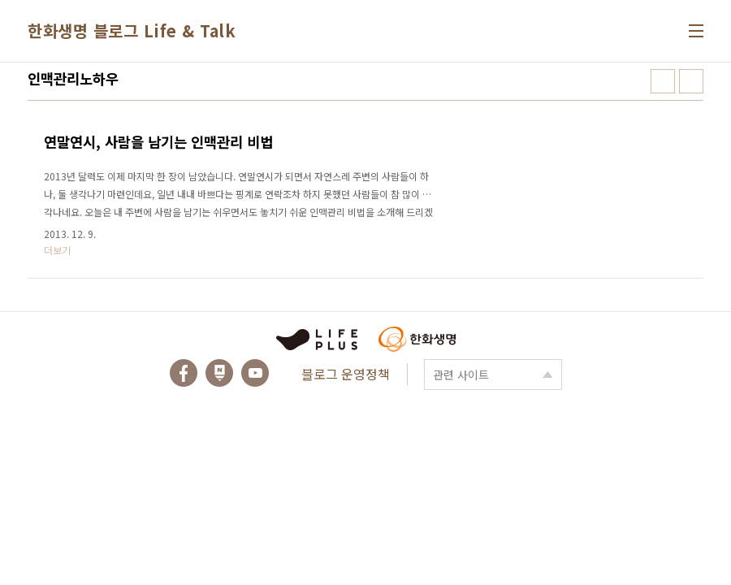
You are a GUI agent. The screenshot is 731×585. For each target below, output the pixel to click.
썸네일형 (663, 81)
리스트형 (691, 81)
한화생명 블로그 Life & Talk (132, 30)
